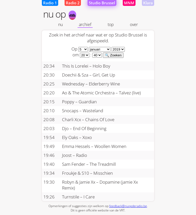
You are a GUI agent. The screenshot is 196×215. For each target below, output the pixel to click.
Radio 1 (50, 2)
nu (60, 24)
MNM (129, 2)
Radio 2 (73, 2)
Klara (148, 2)
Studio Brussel (102, 2)
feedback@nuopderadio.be (128, 206)
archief (85, 24)
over (134, 24)
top (111, 24)
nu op (60, 13)
